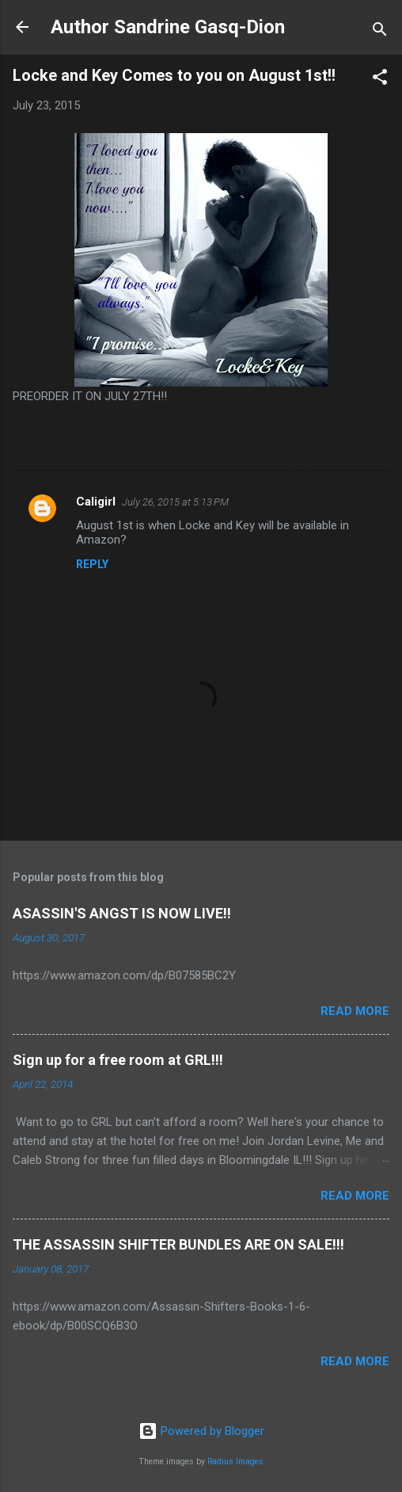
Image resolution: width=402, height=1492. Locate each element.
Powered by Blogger (201, 1431)
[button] (379, 79)
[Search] (379, 32)
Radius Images (235, 1461)
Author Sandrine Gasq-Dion (168, 27)
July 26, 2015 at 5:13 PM (175, 502)
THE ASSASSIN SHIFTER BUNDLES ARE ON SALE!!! (178, 1244)
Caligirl (96, 501)
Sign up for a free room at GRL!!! (118, 1059)
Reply (92, 564)
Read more (354, 1011)
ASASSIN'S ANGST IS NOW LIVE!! (122, 913)
